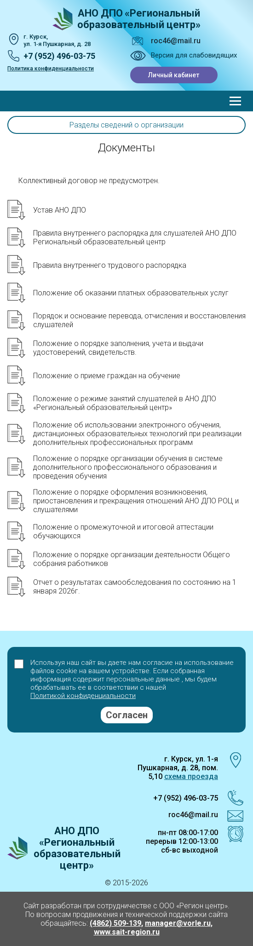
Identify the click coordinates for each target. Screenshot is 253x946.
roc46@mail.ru (176, 40)
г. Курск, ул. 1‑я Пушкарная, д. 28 (57, 40)
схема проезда (191, 776)
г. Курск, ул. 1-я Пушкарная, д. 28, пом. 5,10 (178, 768)
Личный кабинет (173, 75)
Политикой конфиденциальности (83, 696)
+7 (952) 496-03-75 (59, 56)
